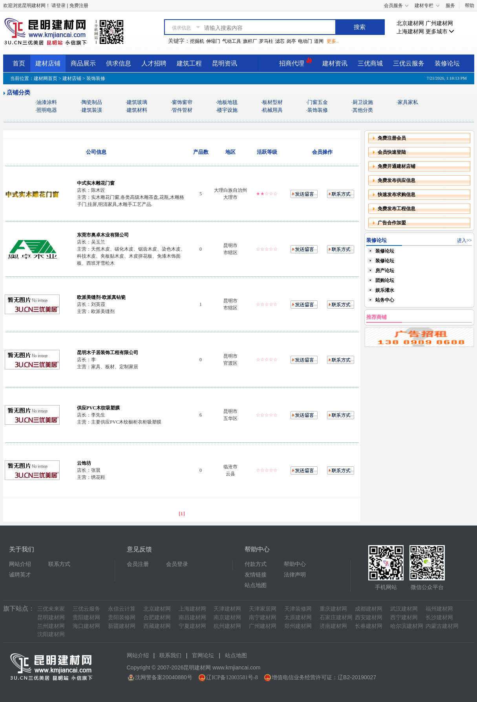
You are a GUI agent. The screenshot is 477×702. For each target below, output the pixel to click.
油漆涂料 (47, 102)
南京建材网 (227, 617)
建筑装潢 (92, 110)
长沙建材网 (439, 617)
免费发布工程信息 (396, 208)
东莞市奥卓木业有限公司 (103, 235)
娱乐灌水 (384, 290)
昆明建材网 (51, 617)
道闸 (318, 41)
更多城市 (440, 32)
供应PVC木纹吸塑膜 (98, 408)
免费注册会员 (392, 138)
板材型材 (272, 102)
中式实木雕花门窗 (96, 183)
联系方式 (59, 564)
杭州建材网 (227, 626)
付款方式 (256, 564)
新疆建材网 (121, 626)
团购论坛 (384, 280)
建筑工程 (189, 63)
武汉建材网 (404, 609)
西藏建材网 (157, 626)
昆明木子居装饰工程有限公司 (107, 352)
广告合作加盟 (392, 223)
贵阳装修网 (121, 617)
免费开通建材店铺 (396, 166)
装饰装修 (317, 110)
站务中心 (384, 300)
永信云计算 (121, 609)
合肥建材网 (157, 617)
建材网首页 (45, 78)
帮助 (469, 5)
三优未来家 (51, 609)
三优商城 (370, 63)
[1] (182, 513)
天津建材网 (227, 609)
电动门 (305, 41)
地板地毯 (227, 102)
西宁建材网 (404, 617)
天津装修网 (298, 609)
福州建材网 (439, 609)
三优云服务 (408, 63)
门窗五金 (317, 102)
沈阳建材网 (51, 634)
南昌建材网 (192, 617)
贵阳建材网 (86, 617)
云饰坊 (84, 463)
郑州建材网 (298, 626)
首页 (19, 63)
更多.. (332, 41)
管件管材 (182, 110)
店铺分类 (18, 92)
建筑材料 (137, 110)
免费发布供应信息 (396, 180)
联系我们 (170, 655)
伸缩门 (213, 41)
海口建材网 (86, 626)
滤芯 (280, 41)
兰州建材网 (51, 626)
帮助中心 (295, 564)
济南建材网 (333, 626)
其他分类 (363, 110)
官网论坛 (203, 655)
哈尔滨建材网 (406, 626)
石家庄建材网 (336, 617)
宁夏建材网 (192, 626)
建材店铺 (47, 63)
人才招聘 (153, 63)
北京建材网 (410, 23)
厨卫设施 (363, 102)
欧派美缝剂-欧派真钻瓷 (101, 297)
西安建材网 (368, 617)
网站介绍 (20, 564)
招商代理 (295, 62)
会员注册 (138, 564)
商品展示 (83, 63)
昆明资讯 (224, 63)
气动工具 (231, 41)
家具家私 (408, 102)
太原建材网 (298, 617)
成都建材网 (368, 609)
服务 (450, 5)
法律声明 (295, 575)
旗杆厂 (250, 41)
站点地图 (256, 585)
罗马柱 (266, 41)
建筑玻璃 (137, 102)
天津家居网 (262, 609)
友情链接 (256, 575)
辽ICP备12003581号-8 (232, 677)
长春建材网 (368, 626)
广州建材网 (439, 23)
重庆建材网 (333, 609)
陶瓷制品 (92, 102)
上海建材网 (410, 32)
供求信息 (118, 63)
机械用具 (272, 110)
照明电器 (47, 110)
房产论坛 (384, 270)
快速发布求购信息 (396, 194)
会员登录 (177, 564)
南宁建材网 (262, 617)
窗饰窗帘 (182, 102)
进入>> (464, 240)
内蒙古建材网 (442, 626)
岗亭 (291, 41)
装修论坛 (447, 63)
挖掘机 (197, 41)
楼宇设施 (227, 110)
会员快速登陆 (392, 152)
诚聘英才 (20, 575)
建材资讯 (334, 63)
